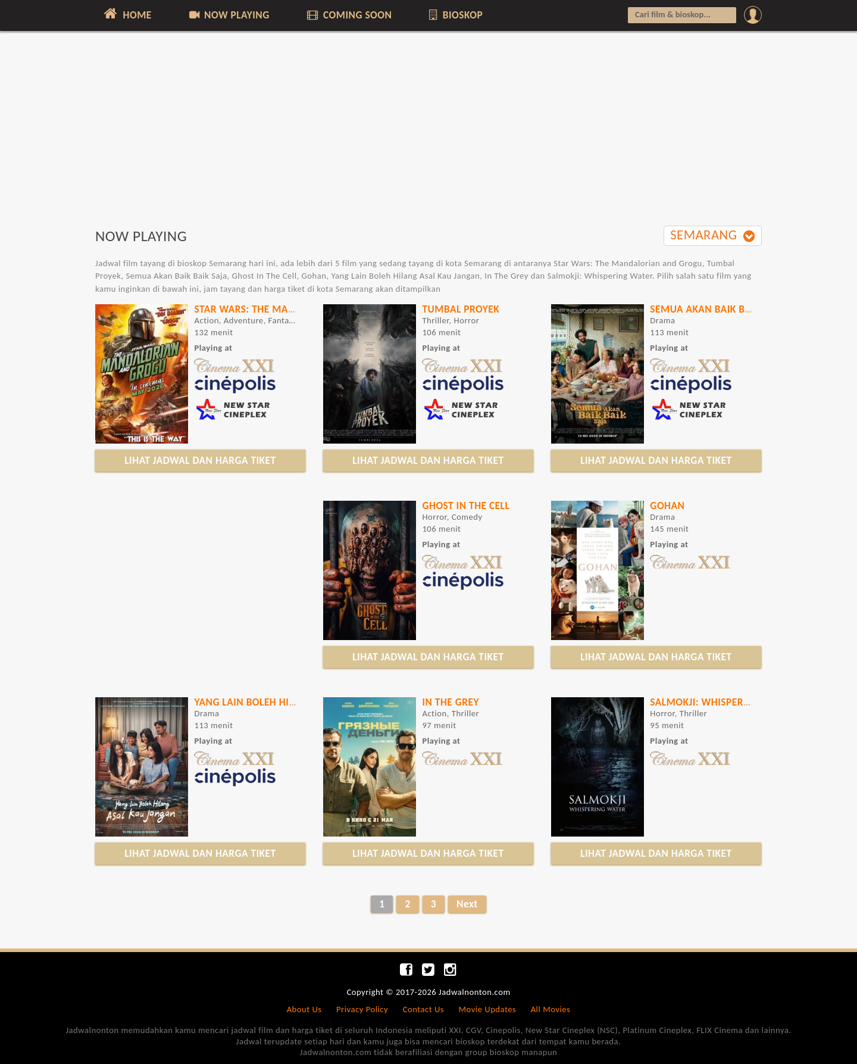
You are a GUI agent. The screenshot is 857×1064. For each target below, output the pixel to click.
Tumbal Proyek (460, 309)
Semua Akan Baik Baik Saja (717, 309)
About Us (304, 1009)
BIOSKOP (455, 14)
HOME (126, 13)
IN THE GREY (450, 702)
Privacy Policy (362, 1009)
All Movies (551, 1009)
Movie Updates (487, 1009)
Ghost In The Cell (465, 505)
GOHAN (667, 505)
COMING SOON (348, 14)
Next (467, 903)
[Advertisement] (428, 135)
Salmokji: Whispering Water (722, 702)
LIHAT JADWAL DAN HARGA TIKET (200, 460)
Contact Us (423, 1009)
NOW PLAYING (228, 14)
